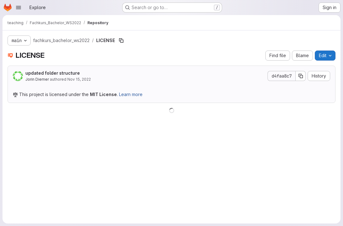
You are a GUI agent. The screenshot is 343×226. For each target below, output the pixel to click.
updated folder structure (52, 73)
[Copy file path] (121, 40)
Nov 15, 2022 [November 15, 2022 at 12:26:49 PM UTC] (79, 79)
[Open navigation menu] (18, 8)
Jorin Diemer (37, 79)
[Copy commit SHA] (301, 76)
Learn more (131, 94)
